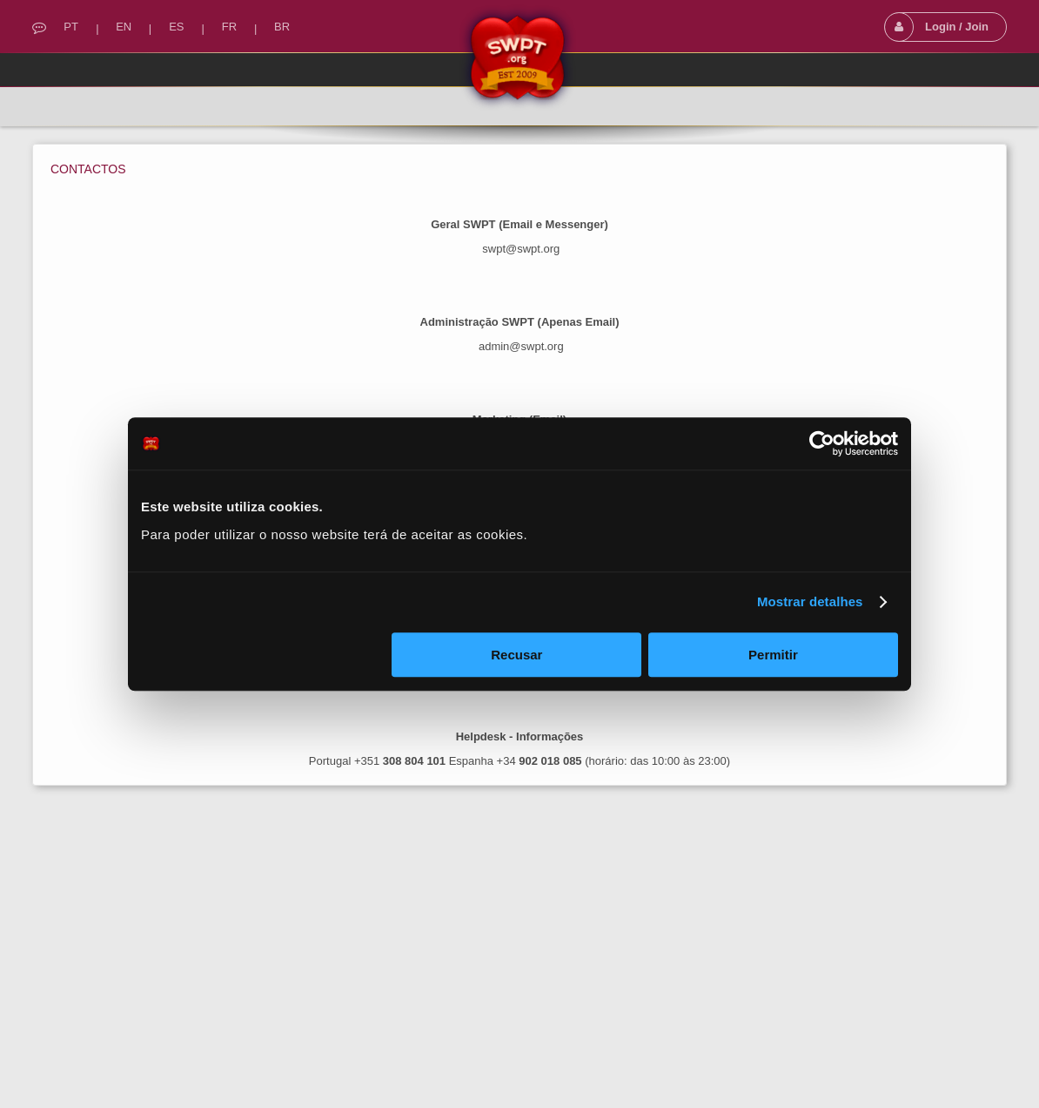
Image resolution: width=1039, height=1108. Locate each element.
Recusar (516, 654)
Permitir (773, 654)
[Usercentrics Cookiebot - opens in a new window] (822, 443)
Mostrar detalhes (810, 601)
